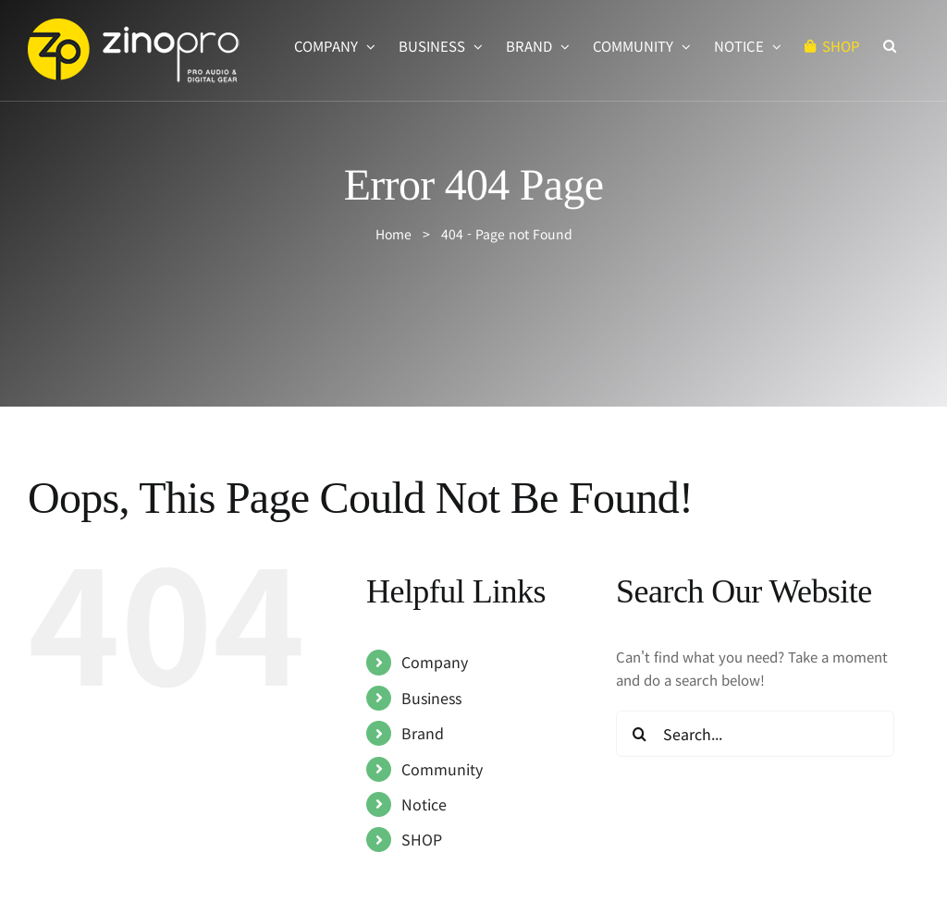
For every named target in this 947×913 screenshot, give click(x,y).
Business (431, 698)
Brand (422, 733)
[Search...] (755, 734)
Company (434, 662)
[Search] (639, 734)
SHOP (421, 839)
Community (442, 769)
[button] (889, 45)
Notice (424, 804)
